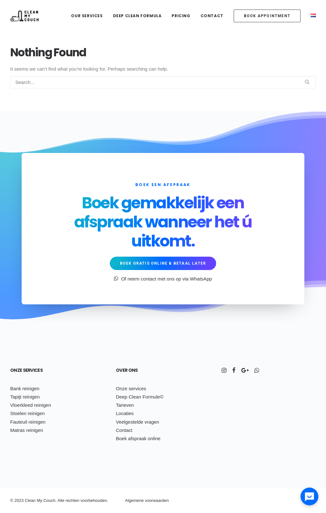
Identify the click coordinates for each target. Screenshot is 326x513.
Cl (27, 500)
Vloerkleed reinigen (30, 405)
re (67, 500)
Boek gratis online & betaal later (163, 263)
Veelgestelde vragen (137, 422)
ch (71, 500)
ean (32, 500)
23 (21, 500)
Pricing (181, 15)
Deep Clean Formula (137, 15)
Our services (87, 15)
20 (16, 500)
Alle (60, 500)
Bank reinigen (24, 388)
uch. (53, 500)
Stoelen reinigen (27, 413)
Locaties (125, 413)
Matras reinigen (26, 430)
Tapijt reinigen (25, 396)
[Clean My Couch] (24, 16)
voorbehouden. (94, 500)
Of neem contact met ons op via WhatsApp (163, 278)
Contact (212, 15)
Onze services (26, 370)
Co (46, 500)
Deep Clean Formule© (139, 396)
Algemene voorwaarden (147, 500)
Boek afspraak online (138, 438)
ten (76, 500)
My (39, 500)
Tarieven (125, 405)
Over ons (127, 370)
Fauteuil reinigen (28, 422)
